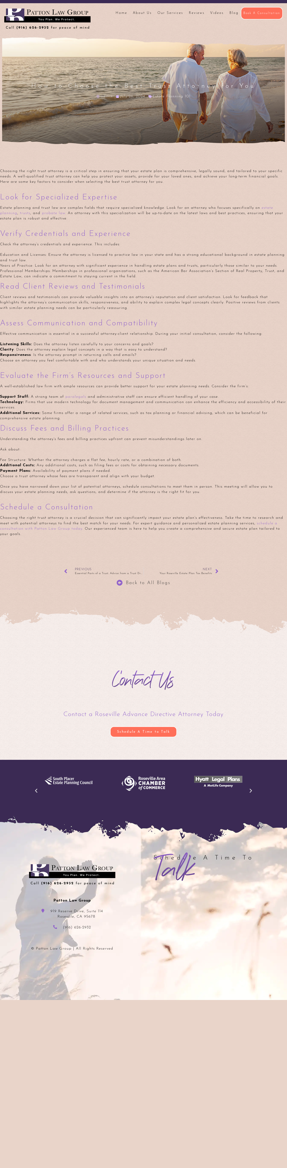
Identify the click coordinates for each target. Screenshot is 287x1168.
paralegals (75, 397)
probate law (53, 213)
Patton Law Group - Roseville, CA (47, 19)
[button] (36, 790)
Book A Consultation (261, 13)
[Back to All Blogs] (120, 583)
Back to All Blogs (148, 582)
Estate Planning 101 (171, 96)
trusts (25, 213)
